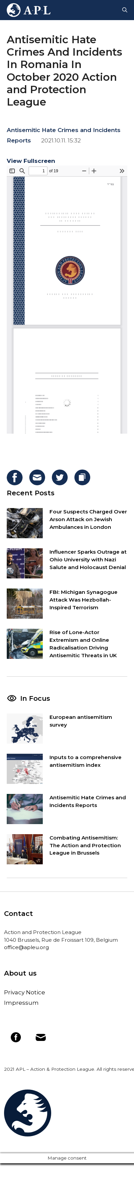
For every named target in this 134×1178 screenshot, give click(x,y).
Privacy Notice (24, 992)
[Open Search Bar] (124, 10)
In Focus (35, 698)
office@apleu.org (26, 947)
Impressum (21, 1002)
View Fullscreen (31, 161)
